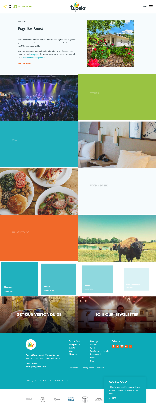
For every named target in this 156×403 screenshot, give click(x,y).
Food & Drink (75, 341)
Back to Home (24, 64)
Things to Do (74, 344)
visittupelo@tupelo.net (36, 366)
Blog (92, 360)
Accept (112, 398)
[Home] (78, 6)
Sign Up (117, 315)
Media (92, 357)
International (95, 354)
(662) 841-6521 (33, 363)
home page (33, 54)
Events (72, 347)
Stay (71, 351)
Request (39, 315)
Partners (100, 367)
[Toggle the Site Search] (10, 6)
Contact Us (74, 367)
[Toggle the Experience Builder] (23, 6)
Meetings (94, 341)
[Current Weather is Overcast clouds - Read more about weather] (5, 7)
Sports (93, 347)
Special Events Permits (99, 351)
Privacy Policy (88, 367)
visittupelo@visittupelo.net (34, 57)
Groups (93, 344)
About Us (73, 354)
